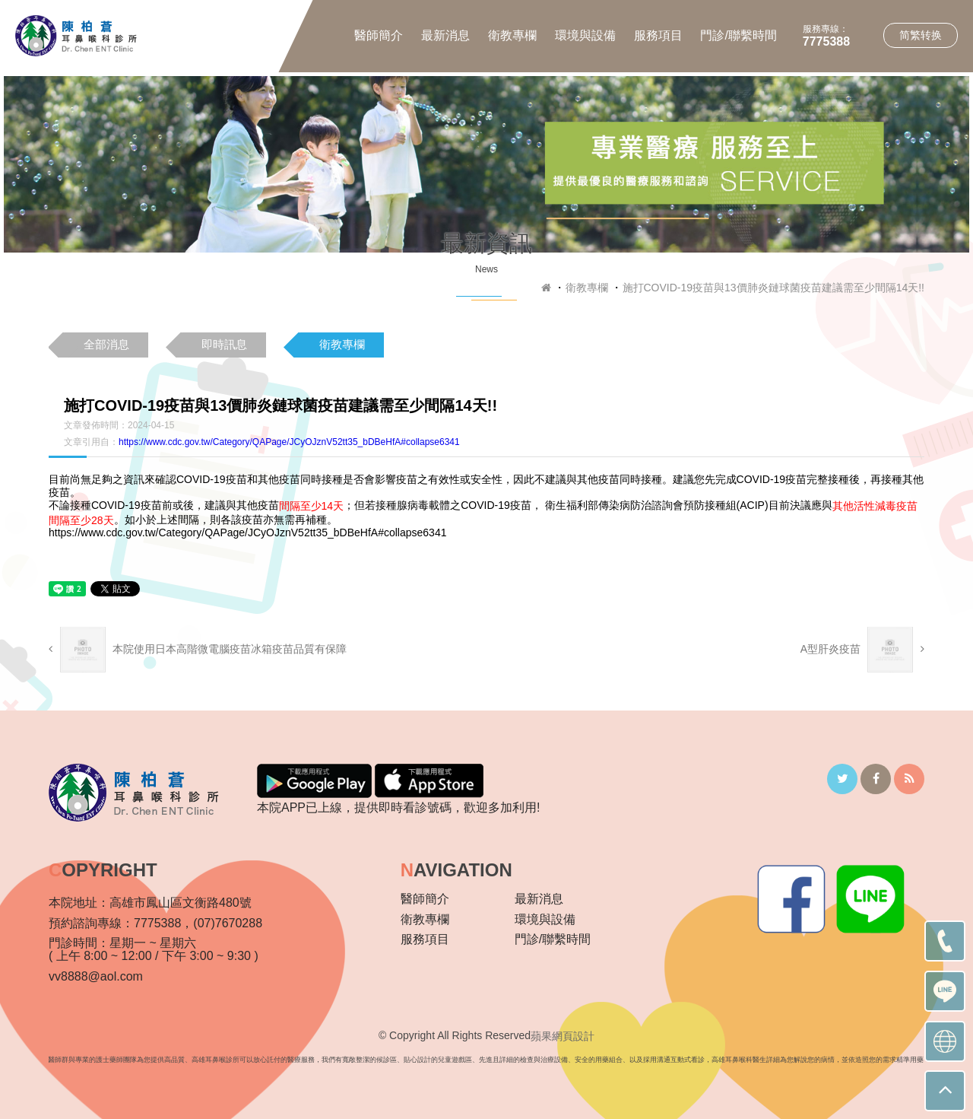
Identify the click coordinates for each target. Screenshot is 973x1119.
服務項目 (658, 35)
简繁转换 (920, 35)
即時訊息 (224, 344)
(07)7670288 (227, 923)
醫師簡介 (378, 35)
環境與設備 (585, 35)
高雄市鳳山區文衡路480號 (180, 902)
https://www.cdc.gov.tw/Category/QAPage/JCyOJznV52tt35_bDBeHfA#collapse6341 (289, 442)
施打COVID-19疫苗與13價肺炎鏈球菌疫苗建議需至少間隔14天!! (774, 287)
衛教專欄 (512, 35)
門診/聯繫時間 (738, 35)
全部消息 (106, 344)
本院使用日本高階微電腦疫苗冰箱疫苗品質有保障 (198, 649)
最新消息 (445, 35)
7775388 (826, 41)
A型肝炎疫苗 (862, 649)
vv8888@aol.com (96, 976)
